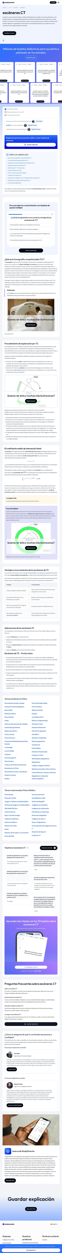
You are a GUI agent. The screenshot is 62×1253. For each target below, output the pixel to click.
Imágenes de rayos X (38, 819)
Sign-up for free (31, 1209)
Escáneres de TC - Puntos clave (16, 168)
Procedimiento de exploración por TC (18, 160)
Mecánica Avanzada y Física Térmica (44, 769)
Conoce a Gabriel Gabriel (15, 1105)
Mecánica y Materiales (39, 738)
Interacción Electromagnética (14, 707)
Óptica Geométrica (11, 731)
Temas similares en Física (15, 170)
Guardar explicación (31, 145)
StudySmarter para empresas (30, 1243)
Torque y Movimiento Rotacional (15, 765)
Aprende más (10, 1180)
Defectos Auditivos (11, 822)
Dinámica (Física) (10, 775)
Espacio (34, 714)
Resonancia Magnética (39, 815)
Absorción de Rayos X (39, 832)
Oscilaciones (36, 745)
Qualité (8, 125)
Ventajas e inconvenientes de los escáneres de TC (21, 163)
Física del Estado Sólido (39, 703)
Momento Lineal (37, 724)
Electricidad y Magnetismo (40, 759)
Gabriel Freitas (32, 125)
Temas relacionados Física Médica (17, 173)
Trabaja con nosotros (8, 1240)
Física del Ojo (9, 795)
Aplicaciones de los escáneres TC (17, 165)
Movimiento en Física (12, 768)
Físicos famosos (10, 738)
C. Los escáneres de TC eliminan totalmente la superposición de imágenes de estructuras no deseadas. (30, 235)
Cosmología (9, 747)
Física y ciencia (9, 734)
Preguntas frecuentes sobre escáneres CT (19, 180)
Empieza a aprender (48, 848)
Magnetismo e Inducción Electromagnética (40, 777)
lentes (7, 829)
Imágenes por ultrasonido (40, 808)
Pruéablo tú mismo (9, 33)
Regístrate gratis (31, 57)
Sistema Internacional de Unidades (16, 724)
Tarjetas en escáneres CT (14, 175)
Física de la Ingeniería (39, 731)
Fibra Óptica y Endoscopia (40, 812)
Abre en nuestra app (31, 250)
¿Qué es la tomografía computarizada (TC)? (19, 158)
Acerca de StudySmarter (14, 183)
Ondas (7, 720)
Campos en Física (37, 755)
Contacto (44, 1240)
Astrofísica (35, 734)
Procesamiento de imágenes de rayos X (44, 827)
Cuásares (8, 754)
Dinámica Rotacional (39, 727)
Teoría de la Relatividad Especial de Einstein (16, 742)
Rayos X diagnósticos (39, 822)
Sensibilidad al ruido (38, 798)
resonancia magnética (12, 615)
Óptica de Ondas (37, 710)
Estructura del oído (38, 795)
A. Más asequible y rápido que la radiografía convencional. (25, 225)
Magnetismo (36, 762)
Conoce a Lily (11, 1069)
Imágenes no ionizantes (40, 805)
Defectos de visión (11, 826)
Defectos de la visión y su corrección (16, 833)
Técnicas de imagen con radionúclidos (17, 805)
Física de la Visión (10, 798)
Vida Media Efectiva (11, 808)
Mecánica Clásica (10, 714)
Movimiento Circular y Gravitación (16, 772)
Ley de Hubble (9, 751)
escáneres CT (36, 835)
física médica (18, 370)
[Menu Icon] (58, 2)
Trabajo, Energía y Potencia (41, 766)
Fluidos (7, 779)
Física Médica (36, 748)
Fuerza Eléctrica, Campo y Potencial (44, 772)
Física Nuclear (9, 717)
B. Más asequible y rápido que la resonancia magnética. (24, 229)
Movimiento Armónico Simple (14, 703)
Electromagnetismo (38, 741)
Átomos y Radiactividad (40, 720)
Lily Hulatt (39, 121)
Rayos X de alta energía (12, 815)
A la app (53, 2)
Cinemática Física (37, 717)
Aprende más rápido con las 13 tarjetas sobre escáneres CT (24, 178)
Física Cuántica (37, 707)
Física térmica (9, 761)
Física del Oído (9, 836)
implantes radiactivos (12, 819)
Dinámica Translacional (39, 752)
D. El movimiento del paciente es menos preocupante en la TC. (26, 240)
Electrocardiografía (38, 801)
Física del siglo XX (10, 758)
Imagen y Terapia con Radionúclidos (16, 801)
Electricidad (8, 710)
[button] (3, 40)
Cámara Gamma (10, 812)
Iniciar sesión (37, 971)
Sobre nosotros (7, 1243)
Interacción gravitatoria (12, 727)
